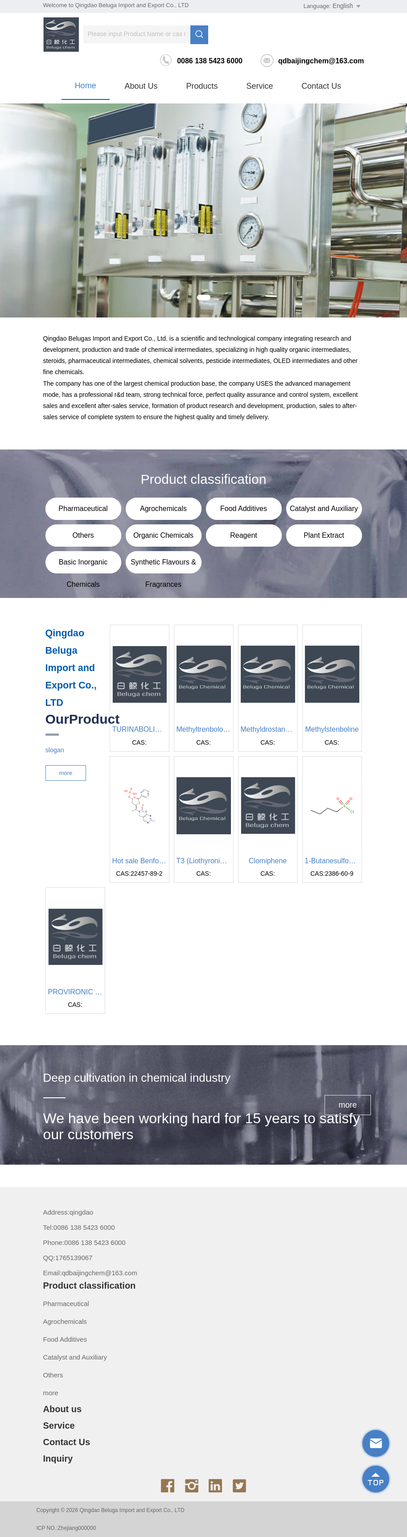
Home (85, 85)
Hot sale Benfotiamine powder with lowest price (139, 861)
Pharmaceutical (66, 1303)
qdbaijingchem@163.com (312, 61)
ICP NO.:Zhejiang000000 (66, 1528)
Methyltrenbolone (204, 729)
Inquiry (58, 1458)
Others (53, 1375)
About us (141, 86)
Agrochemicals (65, 1321)
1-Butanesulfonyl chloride (332, 861)
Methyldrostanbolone (268, 729)
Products (202, 86)
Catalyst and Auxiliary (75, 1357)
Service (259, 86)
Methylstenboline (331, 729)
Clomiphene (268, 861)
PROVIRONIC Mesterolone (75, 992)
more (66, 773)
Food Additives (65, 1339)
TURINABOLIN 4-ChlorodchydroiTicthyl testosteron (139, 729)
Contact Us (321, 86)
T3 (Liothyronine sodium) (204, 861)
